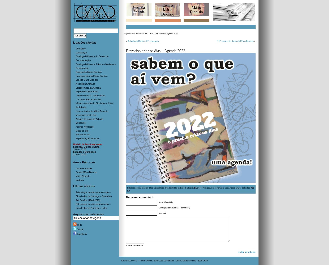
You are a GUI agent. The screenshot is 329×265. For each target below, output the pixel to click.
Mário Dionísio (83, 176)
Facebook (80, 234)
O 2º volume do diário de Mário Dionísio (235, 41)
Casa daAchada (139, 9)
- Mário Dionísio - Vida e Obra (90, 95)
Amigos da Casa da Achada (89, 119)
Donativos (81, 123)
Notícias (80, 180)
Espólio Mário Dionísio (87, 80)
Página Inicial (129, 33)
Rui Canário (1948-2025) (88, 200)
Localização (81, 52)
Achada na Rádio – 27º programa (143, 41)
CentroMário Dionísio (167, 9)
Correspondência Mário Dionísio (92, 76)
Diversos (197, 188)
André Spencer (128, 261)
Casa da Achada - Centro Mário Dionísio (177, 261)
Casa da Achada (84, 168)
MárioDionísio (196, 9)
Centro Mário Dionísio (86, 172)
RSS (77, 225)
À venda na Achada (85, 84)
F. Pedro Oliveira (145, 261)
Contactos (81, 48)
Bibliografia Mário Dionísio (89, 72)
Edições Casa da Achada (88, 88)
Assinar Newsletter (85, 126)
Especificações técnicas (87, 138)
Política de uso (83, 134)
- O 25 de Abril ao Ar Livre (88, 99)
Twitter (78, 229)
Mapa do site (82, 130)
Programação (82, 68)
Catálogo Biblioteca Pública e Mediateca (96, 64)
